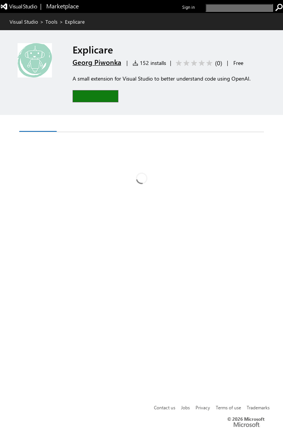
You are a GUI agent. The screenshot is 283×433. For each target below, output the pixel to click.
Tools (51, 21)
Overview (38, 124)
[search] (239, 8)
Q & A (70, 124)
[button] (95, 96)
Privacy (203, 407)
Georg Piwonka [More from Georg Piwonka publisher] (97, 62)
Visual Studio (24, 21)
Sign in (188, 7)
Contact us (164, 407)
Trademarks (258, 407)
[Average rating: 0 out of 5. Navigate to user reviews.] (197, 63)
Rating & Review (113, 124)
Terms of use (228, 407)
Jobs (185, 407)
